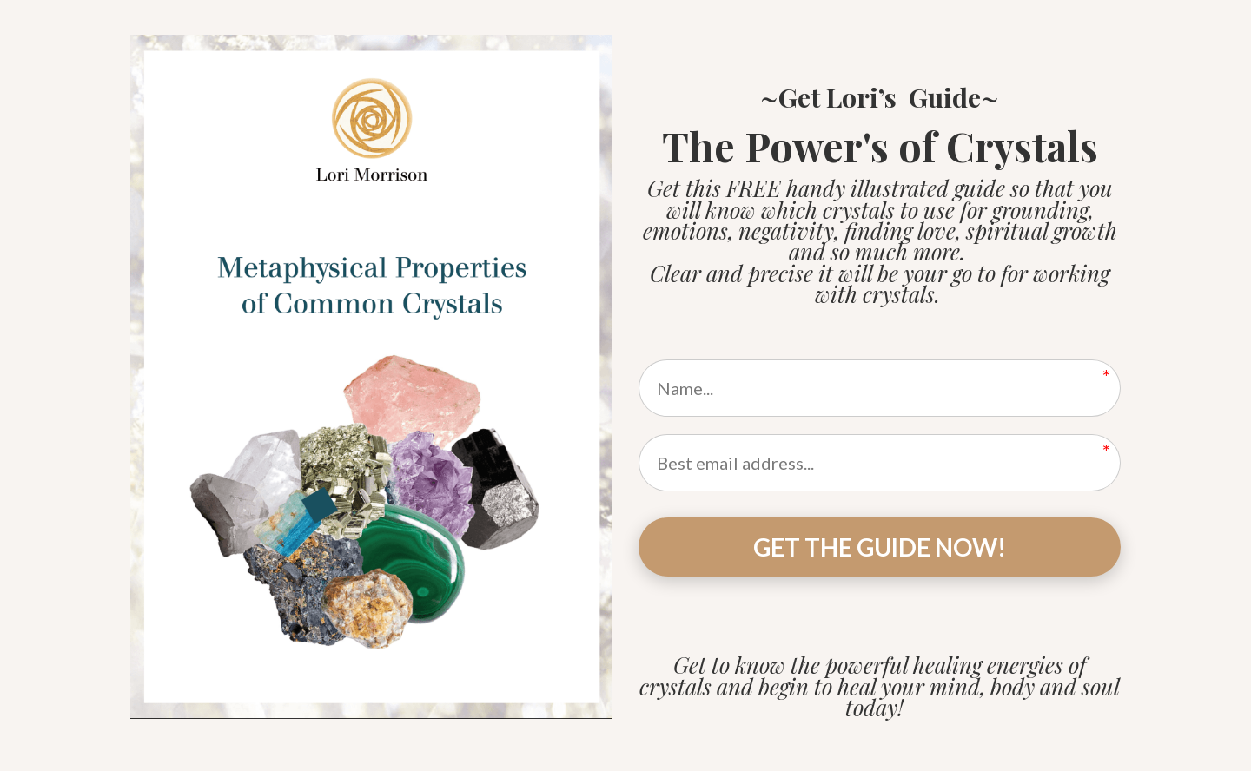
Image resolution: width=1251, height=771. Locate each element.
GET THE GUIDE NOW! (879, 547)
